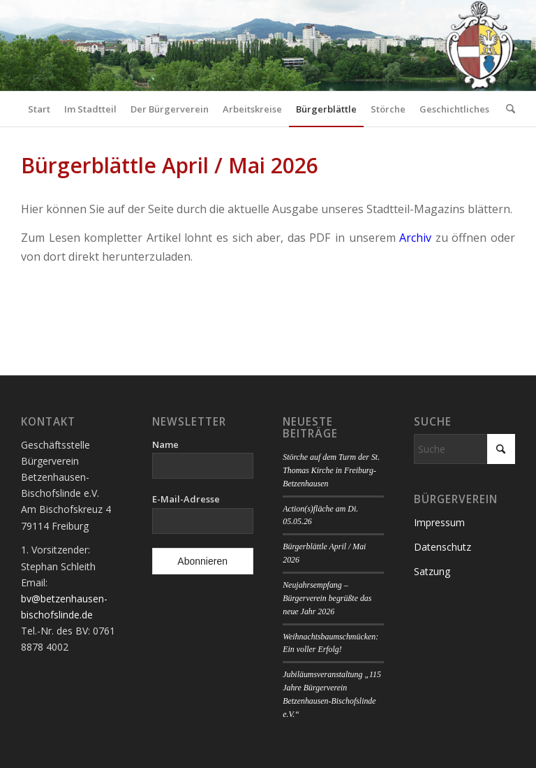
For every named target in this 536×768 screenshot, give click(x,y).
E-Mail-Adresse (186, 499)
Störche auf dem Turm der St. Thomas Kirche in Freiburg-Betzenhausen (331, 470)
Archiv (415, 237)
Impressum (439, 522)
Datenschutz (442, 546)
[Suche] (507, 109)
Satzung (432, 571)
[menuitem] (39, 109)
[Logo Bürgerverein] (479, 45)
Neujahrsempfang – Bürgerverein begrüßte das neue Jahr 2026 (327, 598)
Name (165, 444)
